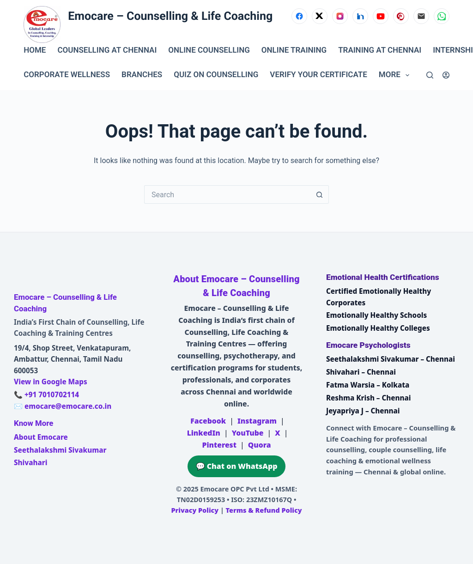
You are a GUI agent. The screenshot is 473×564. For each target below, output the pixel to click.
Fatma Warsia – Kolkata (367, 384)
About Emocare (41, 437)
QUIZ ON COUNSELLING (216, 74)
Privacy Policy (194, 510)
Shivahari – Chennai (361, 371)
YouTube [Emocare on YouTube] (248, 433)
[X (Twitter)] (319, 16)
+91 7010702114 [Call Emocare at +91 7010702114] (51, 394)
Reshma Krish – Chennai (368, 397)
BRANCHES (141, 74)
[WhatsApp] (441, 16)
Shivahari (30, 462)
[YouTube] (380, 16)
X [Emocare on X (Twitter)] (277, 433)
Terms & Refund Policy (264, 510)
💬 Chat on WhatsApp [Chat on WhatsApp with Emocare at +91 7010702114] (237, 466)
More (396, 75)
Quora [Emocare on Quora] (259, 445)
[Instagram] (340, 16)
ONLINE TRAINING (294, 50)
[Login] (446, 75)
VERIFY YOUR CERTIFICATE (318, 74)
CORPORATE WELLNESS (67, 74)
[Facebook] (299, 16)
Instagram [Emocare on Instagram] (257, 421)
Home (35, 50)
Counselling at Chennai (107, 50)
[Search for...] (227, 194)
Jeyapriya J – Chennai (363, 410)
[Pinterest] (401, 16)
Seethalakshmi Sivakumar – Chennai (390, 359)
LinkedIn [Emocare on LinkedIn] (203, 433)
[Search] (429, 75)
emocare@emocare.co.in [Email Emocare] (67, 406)
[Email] (421, 16)
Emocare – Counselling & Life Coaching (170, 16)
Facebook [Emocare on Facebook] (208, 421)
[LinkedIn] (360, 16)
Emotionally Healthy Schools (376, 315)
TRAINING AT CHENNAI (379, 50)
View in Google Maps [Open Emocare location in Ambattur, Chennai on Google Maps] (50, 381)
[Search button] (319, 194)
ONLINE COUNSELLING (209, 50)
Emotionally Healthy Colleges (378, 328)
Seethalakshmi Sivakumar (60, 450)
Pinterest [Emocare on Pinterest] (219, 445)
